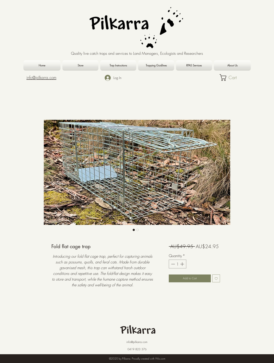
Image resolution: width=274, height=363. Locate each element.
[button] (233, 77)
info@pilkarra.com (136, 342)
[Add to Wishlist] (216, 278)
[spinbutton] (177, 264)
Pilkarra (138, 331)
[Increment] (182, 264)
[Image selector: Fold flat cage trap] (134, 230)
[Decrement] (172, 264)
